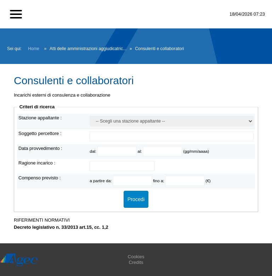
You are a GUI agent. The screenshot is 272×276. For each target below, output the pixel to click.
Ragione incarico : (36, 163)
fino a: (159, 180)
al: (140, 151)
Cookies (136, 256)
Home (33, 48)
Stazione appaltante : (40, 117)
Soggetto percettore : (39, 133)
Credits (136, 262)
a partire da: (101, 180)
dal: (93, 151)
